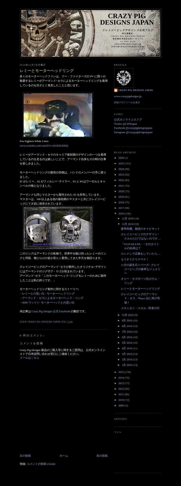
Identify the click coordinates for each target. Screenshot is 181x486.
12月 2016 (128, 218)
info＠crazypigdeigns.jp (128, 47)
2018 (121, 202)
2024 (121, 169)
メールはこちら (29, 357)
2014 (121, 377)
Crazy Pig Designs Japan (127, 19)
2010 (121, 399)
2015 (121, 372)
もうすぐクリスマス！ (135, 259)
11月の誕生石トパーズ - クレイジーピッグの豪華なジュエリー (140, 269)
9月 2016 (127, 320)
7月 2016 (127, 331)
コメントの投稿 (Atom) (41, 463)
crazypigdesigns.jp (128, 44)
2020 (121, 191)
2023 (121, 174)
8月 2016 (127, 326)
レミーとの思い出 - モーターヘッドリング (48, 293)
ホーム (64, 455)
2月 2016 (127, 359)
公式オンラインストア (128, 119)
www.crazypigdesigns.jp (128, 96)
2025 (121, 163)
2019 (121, 196)
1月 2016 (127, 365)
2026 (121, 157)
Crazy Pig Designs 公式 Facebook (51, 311)
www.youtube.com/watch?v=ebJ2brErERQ (44, 145)
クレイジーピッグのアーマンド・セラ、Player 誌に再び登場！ (140, 298)
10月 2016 (128, 315)
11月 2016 (128, 224)
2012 (121, 388)
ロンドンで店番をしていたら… (140, 253)
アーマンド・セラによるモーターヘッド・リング (52, 298)
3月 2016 (127, 353)
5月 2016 (127, 342)
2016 (121, 213)
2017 (121, 208)
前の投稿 (102, 455)
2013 (121, 383)
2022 (121, 180)
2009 (121, 405)
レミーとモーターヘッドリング (140, 288)
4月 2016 (127, 348)
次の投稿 (25, 455)
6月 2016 (127, 337)
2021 (121, 185)
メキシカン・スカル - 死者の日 (140, 308)
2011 (121, 394)
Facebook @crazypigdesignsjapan (133, 127)
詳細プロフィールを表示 (127, 102)
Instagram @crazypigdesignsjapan (133, 132)
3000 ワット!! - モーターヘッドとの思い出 (48, 302)
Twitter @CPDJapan (125, 123)
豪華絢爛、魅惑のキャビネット (140, 228)
